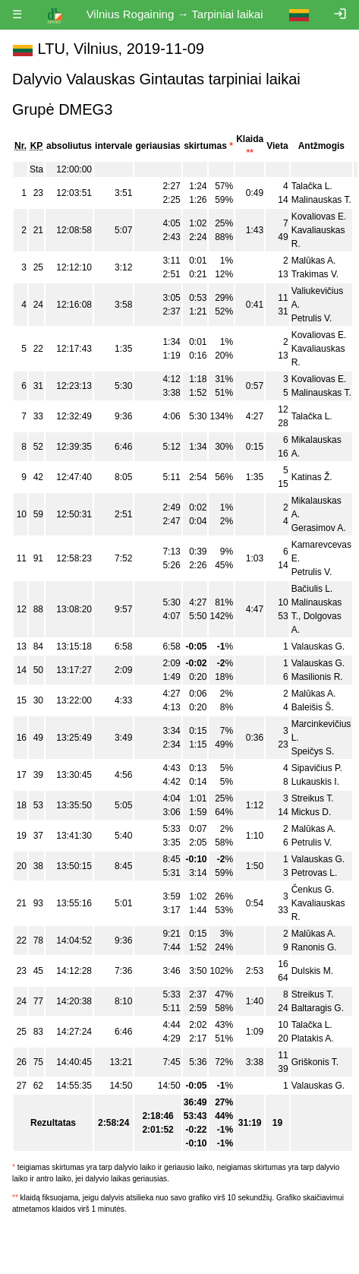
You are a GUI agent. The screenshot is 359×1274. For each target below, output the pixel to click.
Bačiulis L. (312, 588)
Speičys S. (313, 751)
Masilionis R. (317, 677)
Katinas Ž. (311, 477)
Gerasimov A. (318, 528)
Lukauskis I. (315, 781)
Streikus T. (312, 798)
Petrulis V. (311, 318)
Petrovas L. (314, 873)
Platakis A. (312, 1038)
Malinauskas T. (321, 199)
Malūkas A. (313, 260)
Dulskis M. (312, 971)
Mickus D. (311, 812)
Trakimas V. (315, 274)
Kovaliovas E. (319, 216)
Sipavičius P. (316, 768)
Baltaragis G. (317, 1008)
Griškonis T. (315, 1062)
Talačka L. (311, 186)
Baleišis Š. (312, 707)
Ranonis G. (314, 947)
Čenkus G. (313, 889)
